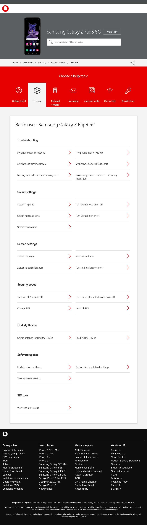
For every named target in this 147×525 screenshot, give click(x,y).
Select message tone (28, 215)
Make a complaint (84, 467)
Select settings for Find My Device (35, 337)
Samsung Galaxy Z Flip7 (52, 471)
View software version (28, 378)
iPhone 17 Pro (46, 453)
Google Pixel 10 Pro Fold (52, 478)
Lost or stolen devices (86, 457)
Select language (26, 256)
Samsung (42, 62)
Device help (28, 62)
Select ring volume (27, 226)
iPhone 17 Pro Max (49, 450)
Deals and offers (11, 482)
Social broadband (84, 485)
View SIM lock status (28, 407)
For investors (118, 453)
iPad (5, 460)
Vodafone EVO (11, 485)
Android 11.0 (112, 32)
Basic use (74, 62)
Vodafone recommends (15, 478)
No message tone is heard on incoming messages (96, 177)
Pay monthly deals (13, 450)
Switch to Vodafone (121, 467)
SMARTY (116, 489)
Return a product (84, 475)
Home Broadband (12, 471)
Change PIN (23, 308)
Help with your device (86, 453)
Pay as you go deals (14, 453)
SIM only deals (11, 457)
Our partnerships (120, 471)
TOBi (77, 478)
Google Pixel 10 (47, 485)
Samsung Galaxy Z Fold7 (52, 475)
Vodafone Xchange (13, 489)
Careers (115, 464)
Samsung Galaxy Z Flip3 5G (74, 32)
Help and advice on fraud (88, 471)
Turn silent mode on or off (89, 204)
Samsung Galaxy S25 (50, 467)
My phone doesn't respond (31, 152)
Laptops (7, 475)
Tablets (6, 464)
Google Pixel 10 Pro (49, 482)
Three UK (116, 485)
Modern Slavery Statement (125, 460)
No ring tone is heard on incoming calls (37, 175)
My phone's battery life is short (92, 163)
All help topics (82, 450)
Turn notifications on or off (89, 267)
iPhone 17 (44, 460)
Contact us (81, 464)
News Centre (118, 457)
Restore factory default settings (92, 367)
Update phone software (29, 367)
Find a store (81, 460)
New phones (45, 489)
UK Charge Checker (86, 482)
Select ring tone (25, 204)
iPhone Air (44, 457)
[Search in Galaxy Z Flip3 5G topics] (84, 42)
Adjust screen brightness (30, 267)
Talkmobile (116, 478)
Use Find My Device (86, 337)
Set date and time (85, 256)
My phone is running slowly (31, 163)
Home (15, 62)
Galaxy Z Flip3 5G (58, 62)
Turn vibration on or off (87, 215)
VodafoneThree (119, 482)
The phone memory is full (89, 152)
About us (116, 450)
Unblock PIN (82, 308)
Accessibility (81, 489)
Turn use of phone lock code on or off (95, 297)
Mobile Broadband (12, 467)
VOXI (114, 475)
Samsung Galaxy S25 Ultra (53, 464)
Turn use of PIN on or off (30, 297)
